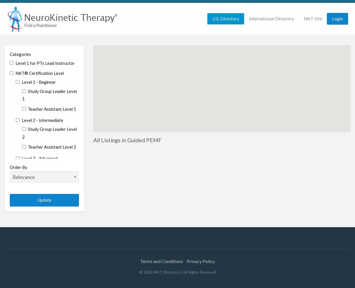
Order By (44, 174)
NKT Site (313, 18)
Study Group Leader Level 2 (49, 133)
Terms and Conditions (161, 261)
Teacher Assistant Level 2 (49, 146)
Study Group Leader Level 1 (49, 95)
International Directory (271, 18)
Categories (20, 54)
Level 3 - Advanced (36, 158)
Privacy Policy (201, 261)
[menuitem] (225, 19)
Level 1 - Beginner (36, 82)
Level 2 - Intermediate (39, 120)
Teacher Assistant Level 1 (49, 109)
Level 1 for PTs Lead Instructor (42, 63)
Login (337, 18)
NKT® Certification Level (37, 73)
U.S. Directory (225, 18)
